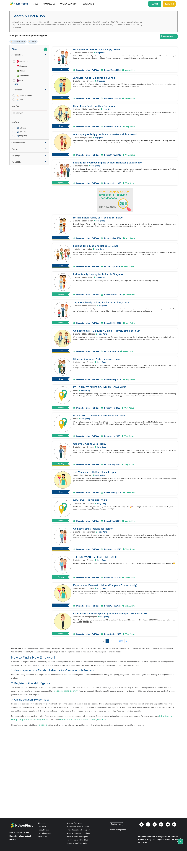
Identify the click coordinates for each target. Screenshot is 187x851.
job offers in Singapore (36, 719)
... (115, 641)
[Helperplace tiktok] (155, 824)
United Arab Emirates (70, 719)
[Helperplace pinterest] (161, 824)
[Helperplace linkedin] (174, 824)
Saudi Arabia (89, 719)
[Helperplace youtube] (168, 824)
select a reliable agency (65, 691)
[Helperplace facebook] (141, 824)
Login (155, 4)
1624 (121, 641)
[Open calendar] (44, 113)
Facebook (43, 725)
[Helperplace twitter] (148, 824)
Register (169, 4)
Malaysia (101, 719)
